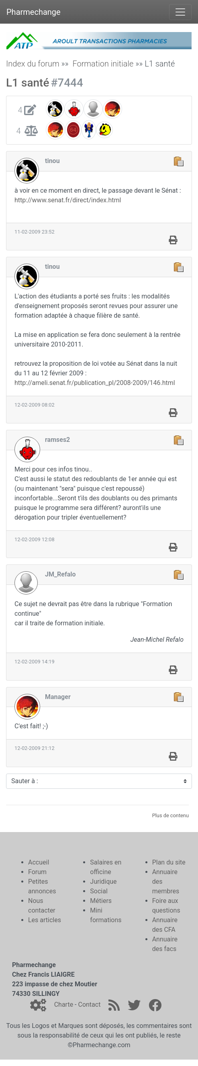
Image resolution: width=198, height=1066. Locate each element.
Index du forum (32, 64)
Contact (89, 1004)
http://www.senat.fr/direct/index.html (67, 200)
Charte (63, 1004)
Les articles (44, 920)
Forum (37, 872)
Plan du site (169, 862)
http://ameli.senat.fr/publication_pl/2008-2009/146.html (94, 383)
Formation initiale (102, 64)
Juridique (103, 881)
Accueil (38, 862)
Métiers (101, 901)
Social (98, 891)
